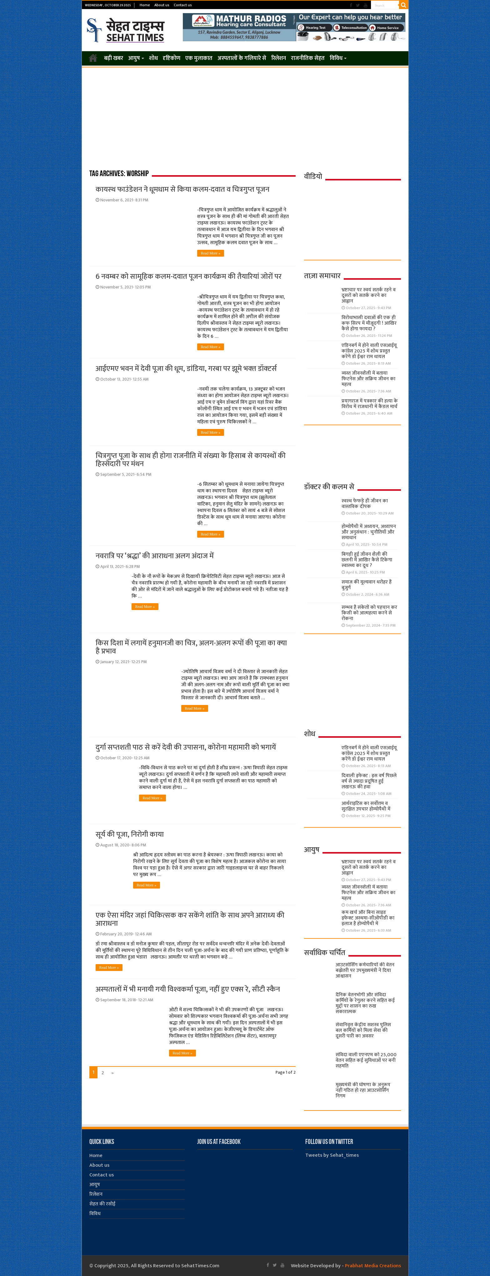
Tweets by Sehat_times (332, 1155)
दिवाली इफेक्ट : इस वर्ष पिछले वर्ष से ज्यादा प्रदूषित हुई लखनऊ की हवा (369, 781)
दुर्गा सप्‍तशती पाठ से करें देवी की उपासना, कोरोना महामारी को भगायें (186, 747)
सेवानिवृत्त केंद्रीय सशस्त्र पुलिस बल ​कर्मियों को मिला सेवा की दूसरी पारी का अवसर (363, 1030)
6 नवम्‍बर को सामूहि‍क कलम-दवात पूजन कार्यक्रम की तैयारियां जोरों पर (189, 276)
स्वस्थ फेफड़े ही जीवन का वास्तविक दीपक (365, 504)
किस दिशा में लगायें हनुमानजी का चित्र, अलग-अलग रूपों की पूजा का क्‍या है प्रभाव (191, 647)
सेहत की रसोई (102, 1204)
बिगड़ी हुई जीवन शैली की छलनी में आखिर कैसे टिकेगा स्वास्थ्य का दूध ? (367, 560)
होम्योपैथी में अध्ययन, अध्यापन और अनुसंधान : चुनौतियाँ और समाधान (369, 532)
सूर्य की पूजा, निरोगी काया (130, 834)
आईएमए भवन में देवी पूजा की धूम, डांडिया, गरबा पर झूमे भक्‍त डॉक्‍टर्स (186, 368)
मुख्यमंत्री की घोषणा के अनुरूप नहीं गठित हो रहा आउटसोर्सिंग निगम (363, 1090)
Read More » (211, 253)
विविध (336, 58)
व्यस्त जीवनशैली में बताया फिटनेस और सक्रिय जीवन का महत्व (368, 379)
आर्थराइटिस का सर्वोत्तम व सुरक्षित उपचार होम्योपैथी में (366, 806)
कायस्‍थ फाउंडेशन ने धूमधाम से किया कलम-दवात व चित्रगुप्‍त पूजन (182, 189)
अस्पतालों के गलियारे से (242, 58)
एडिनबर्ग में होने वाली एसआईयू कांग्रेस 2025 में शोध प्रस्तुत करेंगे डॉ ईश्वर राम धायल (369, 351)
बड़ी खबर (113, 58)
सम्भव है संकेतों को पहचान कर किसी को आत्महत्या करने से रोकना (369, 613)
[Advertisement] (245, 114)
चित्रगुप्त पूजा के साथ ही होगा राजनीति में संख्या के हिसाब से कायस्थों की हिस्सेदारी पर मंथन (191, 460)
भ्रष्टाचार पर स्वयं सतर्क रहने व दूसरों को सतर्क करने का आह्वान (369, 295)
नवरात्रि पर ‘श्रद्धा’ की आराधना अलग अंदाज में (155, 556)
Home (145, 5)
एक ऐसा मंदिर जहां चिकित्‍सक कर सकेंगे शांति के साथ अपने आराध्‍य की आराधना (190, 919)
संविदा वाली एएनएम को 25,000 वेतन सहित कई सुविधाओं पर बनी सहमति (366, 1060)
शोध (153, 58)
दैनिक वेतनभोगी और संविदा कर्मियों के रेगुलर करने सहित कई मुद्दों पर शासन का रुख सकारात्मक (365, 1003)
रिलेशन (278, 58)
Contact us (183, 5)
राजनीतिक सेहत (308, 58)
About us (161, 5)
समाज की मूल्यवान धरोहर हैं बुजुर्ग (367, 585)
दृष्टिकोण (171, 58)
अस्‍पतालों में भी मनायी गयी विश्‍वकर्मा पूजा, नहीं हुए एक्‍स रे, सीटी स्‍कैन (188, 989)
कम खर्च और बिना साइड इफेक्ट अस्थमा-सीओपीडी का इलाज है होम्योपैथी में (368, 918)
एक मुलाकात (198, 58)
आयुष (134, 58)
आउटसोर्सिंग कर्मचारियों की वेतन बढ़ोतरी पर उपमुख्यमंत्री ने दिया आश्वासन (365, 970)
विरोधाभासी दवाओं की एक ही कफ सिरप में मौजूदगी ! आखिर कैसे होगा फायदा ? (369, 323)
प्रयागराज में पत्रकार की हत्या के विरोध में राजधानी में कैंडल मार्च (370, 404)
